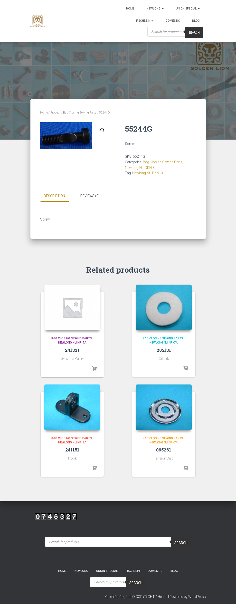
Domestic (173, 20)
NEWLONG (155, 8)
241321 (72, 350)
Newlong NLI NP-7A (72, 342)
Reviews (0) (90, 196)
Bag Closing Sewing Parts (79, 112)
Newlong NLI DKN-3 (140, 168)
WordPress (197, 596)
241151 (72, 450)
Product (55, 112)
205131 (164, 350)
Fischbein (144, 20)
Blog (196, 20)
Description (54, 196)
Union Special (188, 8)
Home (130, 8)
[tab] (58, 196)
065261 (163, 450)
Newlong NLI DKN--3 (147, 173)
